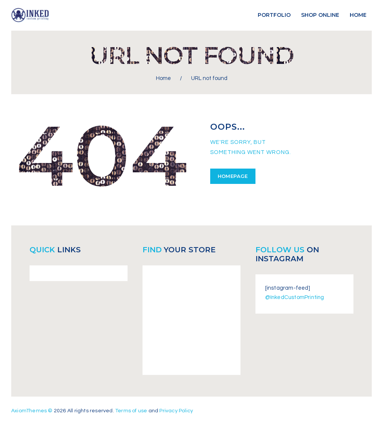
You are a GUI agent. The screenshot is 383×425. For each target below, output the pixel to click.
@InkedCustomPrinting (295, 297)
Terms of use (131, 410)
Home (163, 78)
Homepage (233, 176)
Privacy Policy (176, 410)
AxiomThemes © (32, 410)
